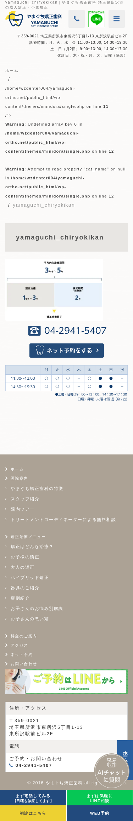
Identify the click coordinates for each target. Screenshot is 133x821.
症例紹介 (20, 598)
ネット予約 (22, 654)
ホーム (17, 469)
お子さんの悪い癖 (30, 618)
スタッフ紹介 (25, 498)
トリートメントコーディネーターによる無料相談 (63, 519)
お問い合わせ (24, 664)
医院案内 (19, 478)
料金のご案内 (24, 636)
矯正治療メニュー (28, 537)
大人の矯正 (23, 567)
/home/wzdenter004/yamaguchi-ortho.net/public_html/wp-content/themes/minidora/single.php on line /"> (65, 142)
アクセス (19, 645)
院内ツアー (23, 509)
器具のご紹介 (25, 587)
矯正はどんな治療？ (32, 546)
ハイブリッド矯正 (30, 577)
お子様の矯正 (25, 556)
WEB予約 (100, 813)
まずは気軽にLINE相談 (100, 798)
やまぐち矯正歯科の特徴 (37, 488)
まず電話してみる (33, 798)
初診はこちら (33, 813)
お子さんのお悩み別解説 (37, 608)
